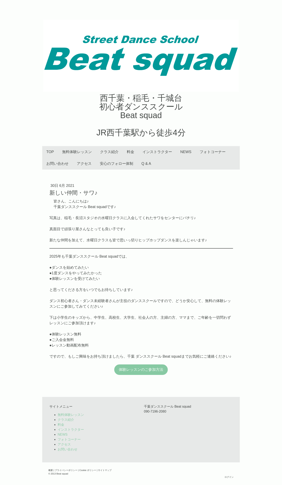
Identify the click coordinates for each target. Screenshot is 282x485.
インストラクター (157, 152)
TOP (50, 152)
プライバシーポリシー (66, 470)
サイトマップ (105, 470)
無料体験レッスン (77, 152)
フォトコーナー (213, 152)
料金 (130, 152)
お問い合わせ (57, 164)
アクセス (84, 164)
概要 (50, 470)
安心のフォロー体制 (116, 164)
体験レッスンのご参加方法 (141, 370)
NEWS (185, 152)
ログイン (229, 477)
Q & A (146, 164)
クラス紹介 (109, 152)
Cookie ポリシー (87, 470)
